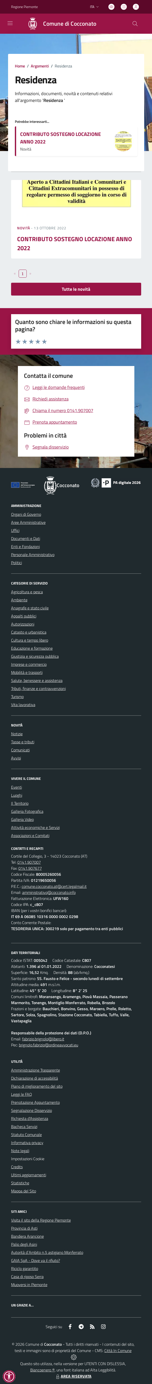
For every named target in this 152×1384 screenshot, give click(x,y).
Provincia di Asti (24, 1228)
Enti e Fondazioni (25, 546)
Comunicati (20, 750)
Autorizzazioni (22, 624)
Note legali (20, 1151)
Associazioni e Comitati (30, 835)
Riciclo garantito (24, 1268)
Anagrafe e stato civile (30, 608)
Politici (16, 563)
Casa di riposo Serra (27, 1276)
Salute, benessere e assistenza (37, 680)
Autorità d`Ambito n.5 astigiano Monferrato (47, 1252)
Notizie (17, 734)
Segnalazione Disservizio (31, 1110)
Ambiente (19, 600)
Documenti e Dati (25, 538)
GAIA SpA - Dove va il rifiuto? (35, 1260)
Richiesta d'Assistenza (29, 1118)
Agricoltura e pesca (27, 592)
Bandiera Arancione (27, 1236)
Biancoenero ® (42, 1370)
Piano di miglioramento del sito (37, 1086)
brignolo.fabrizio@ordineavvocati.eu (48, 1045)
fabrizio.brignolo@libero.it (43, 1039)
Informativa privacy (27, 1143)
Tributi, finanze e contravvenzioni (38, 688)
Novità (24, 228)
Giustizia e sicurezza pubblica (35, 656)
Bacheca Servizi (24, 1126)
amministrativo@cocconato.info (49, 892)
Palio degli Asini (24, 1244)
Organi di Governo (26, 514)
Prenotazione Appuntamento (35, 1102)
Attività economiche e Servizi (35, 827)
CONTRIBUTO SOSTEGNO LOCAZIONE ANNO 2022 (60, 137)
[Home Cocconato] (59, 23)
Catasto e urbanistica (28, 632)
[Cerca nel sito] (135, 24)
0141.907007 (29, 862)
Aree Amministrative (28, 522)
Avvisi (16, 758)
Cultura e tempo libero (29, 640)
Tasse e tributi (22, 742)
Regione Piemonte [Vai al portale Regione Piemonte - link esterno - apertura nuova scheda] (24, 6)
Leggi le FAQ (21, 1094)
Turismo (17, 697)
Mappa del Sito (23, 1191)
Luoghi (16, 795)
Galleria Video (22, 819)
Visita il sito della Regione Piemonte (41, 1220)
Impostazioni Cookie (27, 1159)
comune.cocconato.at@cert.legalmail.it (54, 886)
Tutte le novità (76, 289)
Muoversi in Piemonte (29, 1285)
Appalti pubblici (23, 616)
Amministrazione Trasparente (35, 1070)
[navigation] (10, 23)
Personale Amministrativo (32, 555)
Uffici (15, 530)
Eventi (16, 787)
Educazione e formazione (32, 648)
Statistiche (20, 1183)
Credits (17, 1167)
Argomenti (40, 66)
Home (20, 66)
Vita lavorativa (23, 705)
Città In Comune (118, 1350)
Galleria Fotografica (27, 811)
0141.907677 (30, 868)
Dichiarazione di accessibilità (34, 1078)
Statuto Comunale (26, 1135)
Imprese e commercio (29, 664)
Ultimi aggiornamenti (28, 1175)
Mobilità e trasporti (27, 672)
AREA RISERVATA (73, 1376)
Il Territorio (19, 803)
